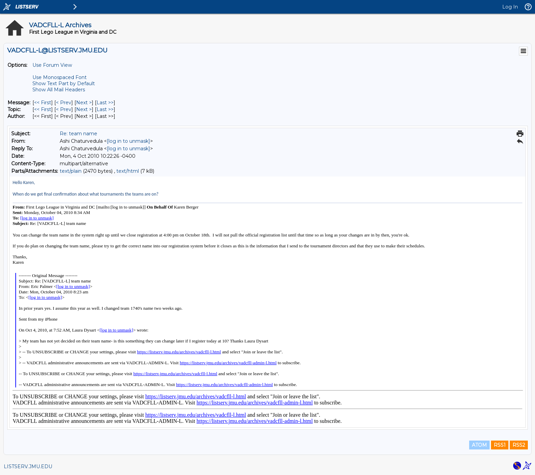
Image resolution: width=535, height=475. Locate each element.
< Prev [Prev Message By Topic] (63, 109)
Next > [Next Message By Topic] (84, 109)
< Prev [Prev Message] (63, 102)
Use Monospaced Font (59, 77)
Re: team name (78, 134)
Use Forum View (52, 65)
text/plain (71, 171)
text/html (127, 171)
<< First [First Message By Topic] (42, 109)
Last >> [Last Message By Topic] (105, 109)
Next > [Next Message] (84, 102)
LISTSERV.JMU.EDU (28, 466)
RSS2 (518, 445)
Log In (510, 7)
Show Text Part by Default (63, 83)
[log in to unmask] (128, 141)
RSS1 (500, 445)
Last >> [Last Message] (105, 102)
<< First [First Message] (42, 102)
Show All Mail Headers (58, 90)
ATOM (479, 445)
